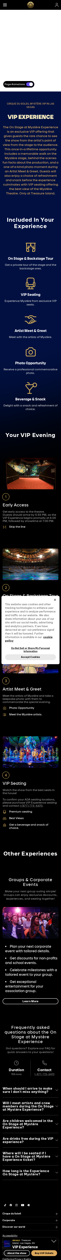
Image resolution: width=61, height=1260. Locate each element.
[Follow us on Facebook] (11, 1205)
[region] (30, 630)
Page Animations (15, 84)
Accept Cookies (30, 657)
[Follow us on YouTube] (22, 1205)
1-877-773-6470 (44, 1074)
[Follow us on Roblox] (28, 1205)
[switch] (29, 84)
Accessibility (10, 1235)
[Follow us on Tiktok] (5, 1205)
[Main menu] (5, 5)
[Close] (55, 599)
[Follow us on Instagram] (16, 1205)
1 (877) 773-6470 (31, 805)
